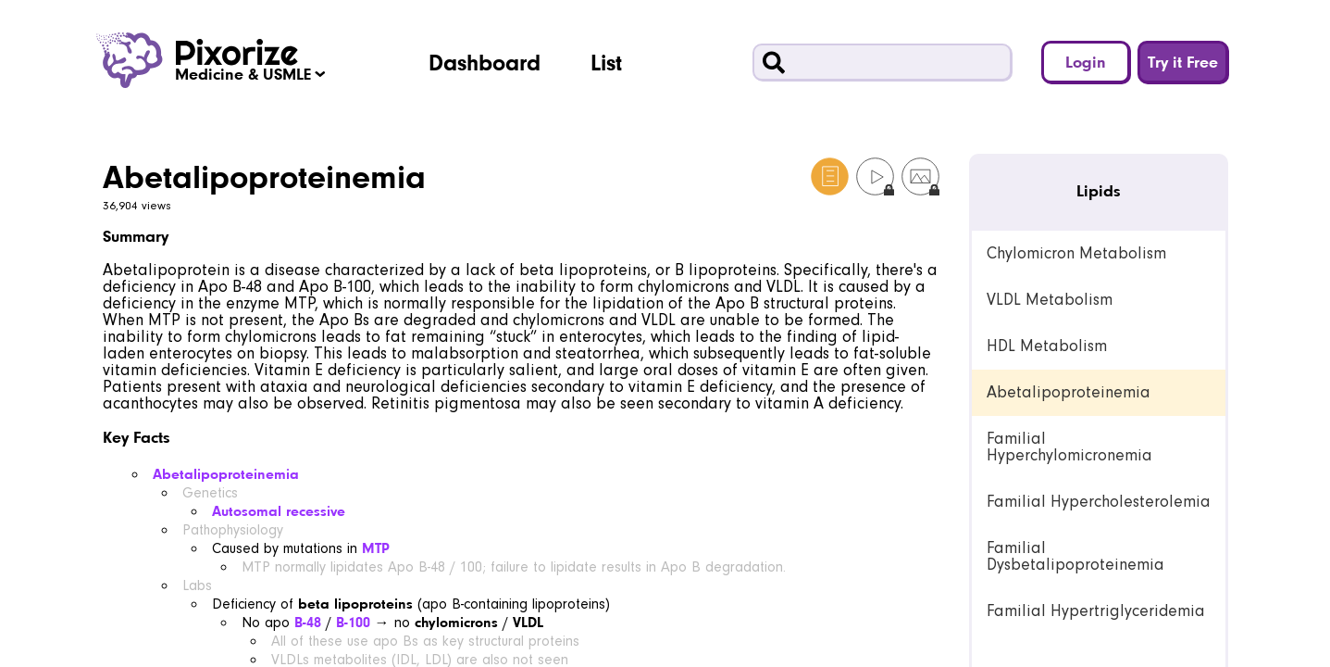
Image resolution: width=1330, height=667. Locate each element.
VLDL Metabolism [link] (1049, 299)
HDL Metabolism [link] (1047, 346)
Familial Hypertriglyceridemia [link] (1096, 611)
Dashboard (485, 62)
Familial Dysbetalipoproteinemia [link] (1075, 556)
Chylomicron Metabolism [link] (1076, 253)
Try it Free (1183, 61)
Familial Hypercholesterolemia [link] (1099, 501)
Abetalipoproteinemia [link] (1068, 392)
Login (1085, 61)
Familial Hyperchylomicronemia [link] (1069, 447)
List (606, 62)
